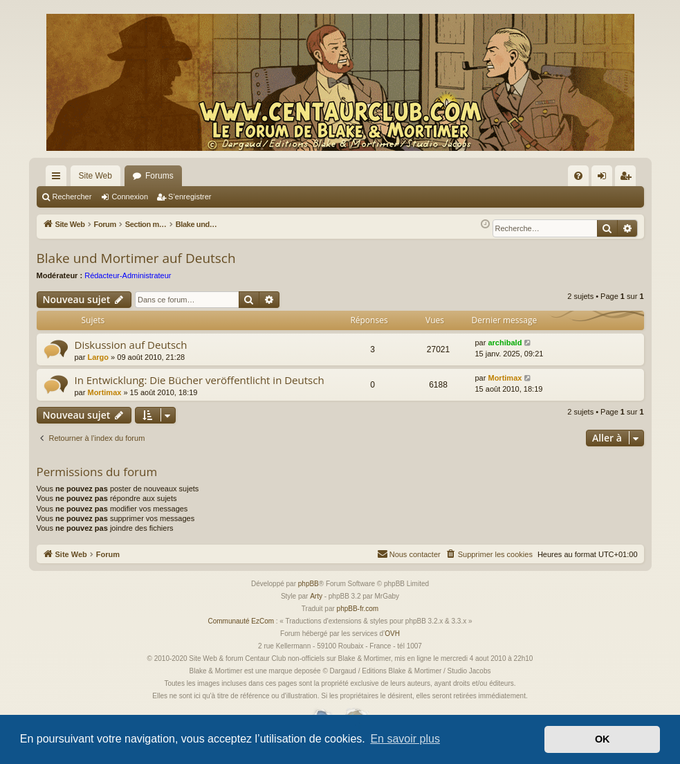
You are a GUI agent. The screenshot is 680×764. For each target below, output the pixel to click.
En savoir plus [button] (405, 739)
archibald (505, 342)
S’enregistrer (189, 196)
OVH (392, 633)
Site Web (95, 176)
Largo (98, 357)
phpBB (308, 584)
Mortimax (104, 392)
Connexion (129, 196)
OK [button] (602, 739)
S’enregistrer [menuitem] (628, 178)
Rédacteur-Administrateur (127, 275)
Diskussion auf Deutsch (131, 345)
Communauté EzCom (241, 621)
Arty (316, 596)
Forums (159, 176)
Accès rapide (58, 178)
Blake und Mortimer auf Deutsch (136, 258)
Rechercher (72, 196)
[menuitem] (578, 175)
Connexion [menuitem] (604, 178)
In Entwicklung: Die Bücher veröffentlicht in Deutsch (199, 380)
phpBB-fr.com (358, 608)
